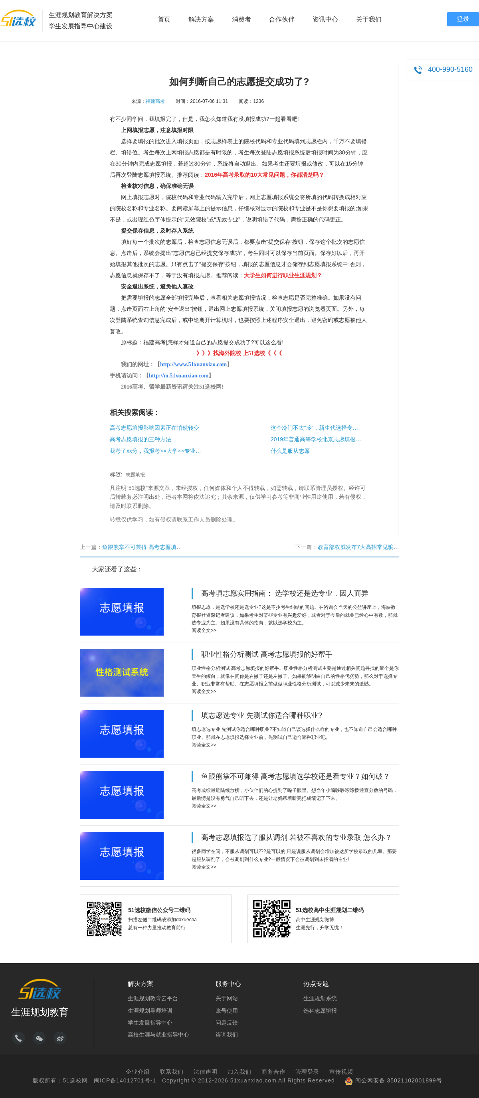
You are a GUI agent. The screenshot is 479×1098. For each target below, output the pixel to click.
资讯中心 (325, 19)
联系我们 (172, 1071)
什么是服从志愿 (290, 451)
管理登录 (307, 1071)
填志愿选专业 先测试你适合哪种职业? (261, 715)
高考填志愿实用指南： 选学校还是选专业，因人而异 (284, 593)
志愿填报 (135, 475)
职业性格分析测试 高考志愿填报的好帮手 (267, 654)
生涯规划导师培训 (150, 1010)
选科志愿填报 (320, 1010)
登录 (463, 19)
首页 (164, 19)
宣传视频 (341, 1071)
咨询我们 (227, 1034)
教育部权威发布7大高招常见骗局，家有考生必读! (379, 547)
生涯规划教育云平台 (153, 998)
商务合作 (273, 1071)
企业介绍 (138, 1071)
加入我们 (239, 1071)
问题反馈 (227, 1022)
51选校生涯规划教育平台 (18, 18)
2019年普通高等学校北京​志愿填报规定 (316, 439)
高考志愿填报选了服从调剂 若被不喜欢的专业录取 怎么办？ (296, 837)
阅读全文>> (204, 630)
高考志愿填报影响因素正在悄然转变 (154, 428)
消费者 (241, 19)
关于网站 (227, 998)
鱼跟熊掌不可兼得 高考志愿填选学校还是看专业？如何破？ (175, 547)
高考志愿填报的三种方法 (140, 439)
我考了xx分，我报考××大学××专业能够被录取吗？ (156, 451)
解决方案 (201, 19)
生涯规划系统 (320, 998)
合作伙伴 (282, 19)
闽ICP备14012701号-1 (125, 1080)
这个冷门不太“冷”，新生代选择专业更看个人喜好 (316, 428)
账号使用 (227, 1010)
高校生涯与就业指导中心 (158, 1034)
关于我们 (369, 19)
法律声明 (206, 1071)
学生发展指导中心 (150, 1022)
